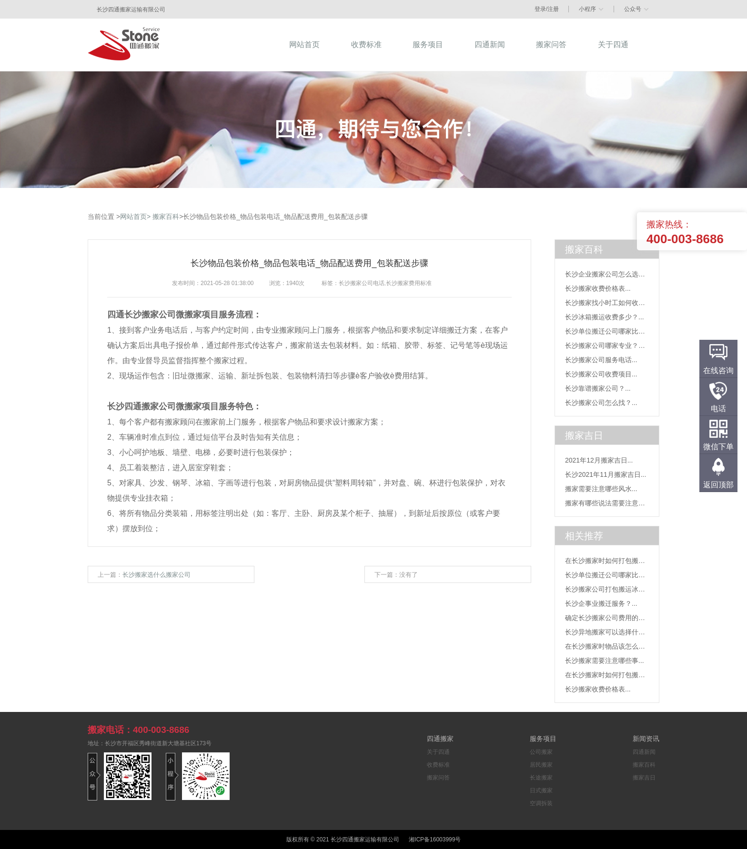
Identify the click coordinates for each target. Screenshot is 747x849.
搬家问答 (438, 777)
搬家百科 (165, 216)
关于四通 (438, 752)
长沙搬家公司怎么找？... (601, 402)
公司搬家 (541, 752)
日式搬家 (541, 790)
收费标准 (438, 764)
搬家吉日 (644, 777)
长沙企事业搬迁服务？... (601, 603)
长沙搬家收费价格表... (598, 288)
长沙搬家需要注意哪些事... (604, 660)
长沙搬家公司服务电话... (601, 360)
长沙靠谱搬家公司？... (598, 388)
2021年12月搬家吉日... (599, 460)
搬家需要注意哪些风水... (601, 489)
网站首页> (135, 216)
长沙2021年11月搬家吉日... (605, 474)
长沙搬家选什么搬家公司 (156, 574)
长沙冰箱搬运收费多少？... (604, 317)
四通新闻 (644, 752)
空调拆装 (541, 803)
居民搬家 (541, 764)
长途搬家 (541, 777)
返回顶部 (718, 485)
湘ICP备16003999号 (435, 839)
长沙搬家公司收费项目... (601, 374)
